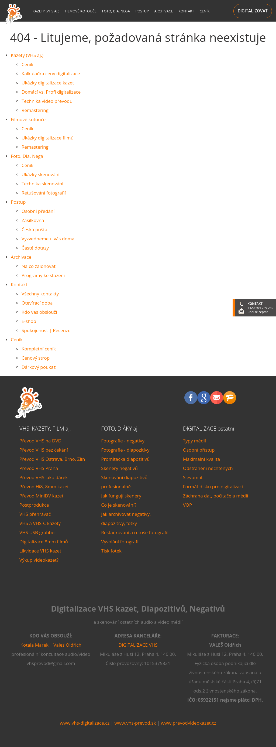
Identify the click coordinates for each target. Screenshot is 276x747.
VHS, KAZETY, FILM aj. (45, 428)
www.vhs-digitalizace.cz (84, 723)
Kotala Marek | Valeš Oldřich (50, 645)
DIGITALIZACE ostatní (208, 428)
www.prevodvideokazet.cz (188, 723)
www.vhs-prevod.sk (135, 723)
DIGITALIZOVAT (253, 10)
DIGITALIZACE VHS (138, 645)
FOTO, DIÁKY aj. (120, 428)
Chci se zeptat (257, 312)
